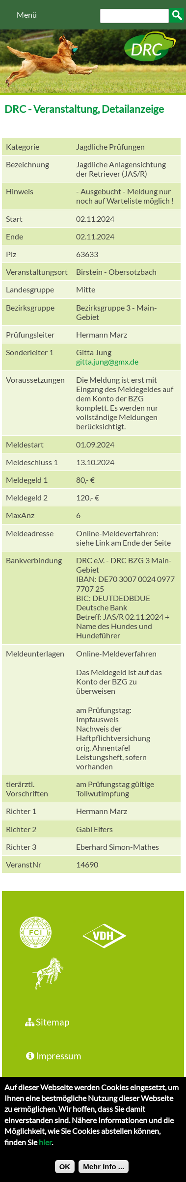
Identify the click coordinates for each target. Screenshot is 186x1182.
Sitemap (46, 1021)
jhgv (44, 974)
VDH (107, 934)
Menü (27, 14)
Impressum (52, 1055)
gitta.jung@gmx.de (107, 361)
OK (65, 1174)
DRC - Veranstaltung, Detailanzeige (84, 109)
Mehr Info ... (103, 1174)
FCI (44, 934)
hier (45, 1149)
